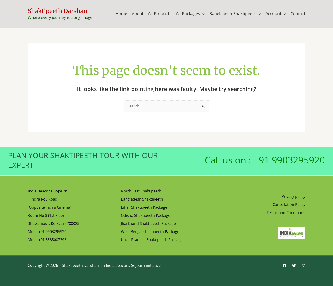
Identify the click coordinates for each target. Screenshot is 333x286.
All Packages (188, 13)
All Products (159, 13)
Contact (297, 13)
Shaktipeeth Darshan (57, 11)
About (137, 13)
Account (273, 13)
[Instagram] (303, 266)
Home (121, 13)
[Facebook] (284, 266)
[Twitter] (294, 266)
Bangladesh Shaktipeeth (232, 13)
